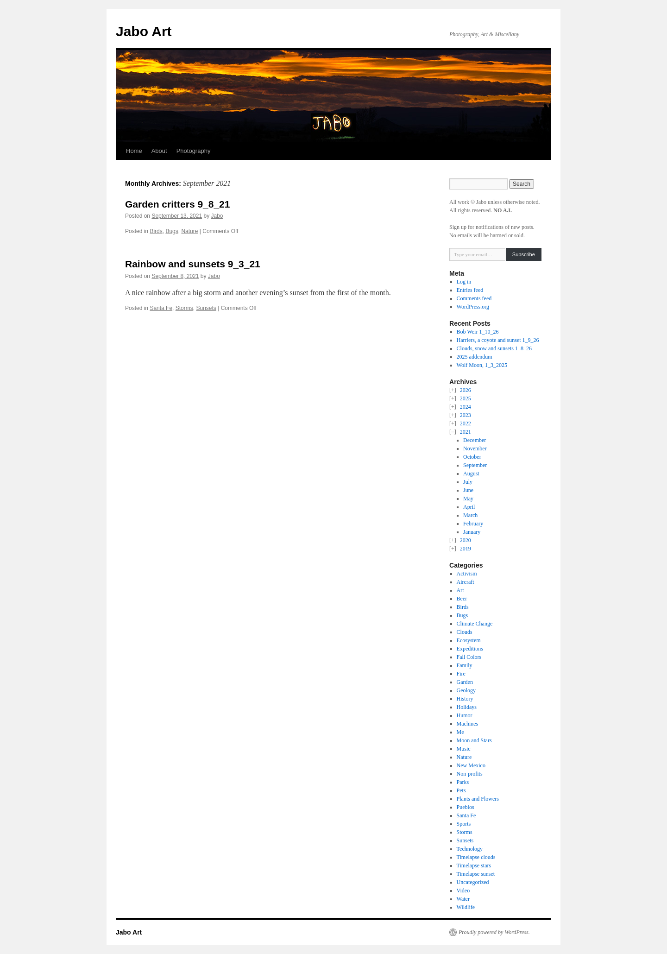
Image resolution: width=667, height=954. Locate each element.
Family (464, 665)
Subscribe (523, 254)
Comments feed (474, 298)
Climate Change (475, 623)
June (468, 490)
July (467, 482)
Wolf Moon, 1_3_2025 (482, 365)
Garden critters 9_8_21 (177, 204)
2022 (465, 423)
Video (463, 890)
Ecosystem (469, 640)
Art (460, 590)
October (472, 457)
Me (460, 732)
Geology (466, 690)
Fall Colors (469, 657)
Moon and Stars (474, 740)
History (465, 698)
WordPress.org (473, 306)
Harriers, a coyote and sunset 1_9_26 (498, 340)
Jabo (217, 216)
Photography (193, 150)
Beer (462, 598)
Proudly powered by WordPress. (494, 932)
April (469, 507)
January (471, 532)
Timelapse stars (474, 865)
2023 (465, 415)
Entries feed (470, 290)
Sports (464, 824)
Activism (467, 573)
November (475, 448)
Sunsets (206, 308)
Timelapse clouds (476, 857)
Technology (470, 849)
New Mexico (471, 765)
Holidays (467, 707)
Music (464, 749)
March (470, 515)
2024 (465, 407)
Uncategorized (473, 882)
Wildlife (466, 907)
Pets (461, 790)
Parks (463, 782)
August (471, 473)
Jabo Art (144, 31)
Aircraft (465, 582)
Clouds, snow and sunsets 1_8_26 (494, 348)
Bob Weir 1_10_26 (478, 332)
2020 (465, 540)
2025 (465, 398)
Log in (464, 281)
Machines (467, 723)
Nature (189, 231)
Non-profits (470, 774)
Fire (461, 673)
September (475, 465)
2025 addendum (474, 357)
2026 (465, 390)
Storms (184, 308)
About (159, 150)
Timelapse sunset (476, 874)
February (473, 523)
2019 (465, 548)
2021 (465, 432)
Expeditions (470, 648)
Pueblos (465, 807)
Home (134, 150)
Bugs (171, 231)
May (468, 498)
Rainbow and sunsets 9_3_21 (192, 264)
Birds (156, 231)
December (474, 440)
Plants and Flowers (478, 799)
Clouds (464, 632)
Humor (464, 715)
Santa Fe (161, 308)
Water (463, 899)
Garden (465, 682)
